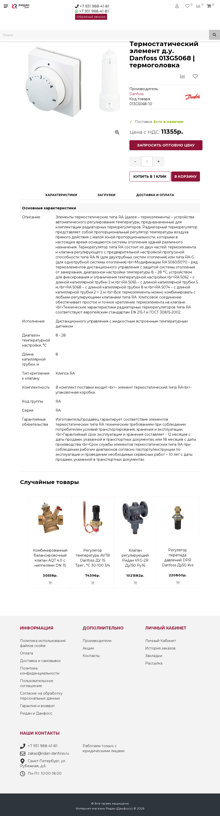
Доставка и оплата (155, 195)
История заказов (160, 648)
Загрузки (106, 195)
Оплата (26, 653)
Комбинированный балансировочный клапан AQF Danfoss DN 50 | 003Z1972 (135, 553)
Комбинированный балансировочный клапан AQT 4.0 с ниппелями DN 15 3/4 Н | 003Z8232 (178, 553)
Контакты (91, 656)
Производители (97, 640)
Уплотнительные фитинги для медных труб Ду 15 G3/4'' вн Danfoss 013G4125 (92, 553)
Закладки (153, 656)
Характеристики (61, 195)
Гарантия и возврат (37, 706)
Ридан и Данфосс (36, 713)
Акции (88, 648)
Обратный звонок (91, 17)
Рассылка (153, 663)
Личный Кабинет (160, 640)
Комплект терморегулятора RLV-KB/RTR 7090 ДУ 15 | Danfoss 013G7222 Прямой (50, 553)
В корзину (185, 176)
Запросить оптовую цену (166, 145)
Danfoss (136, 94)
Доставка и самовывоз (40, 661)
